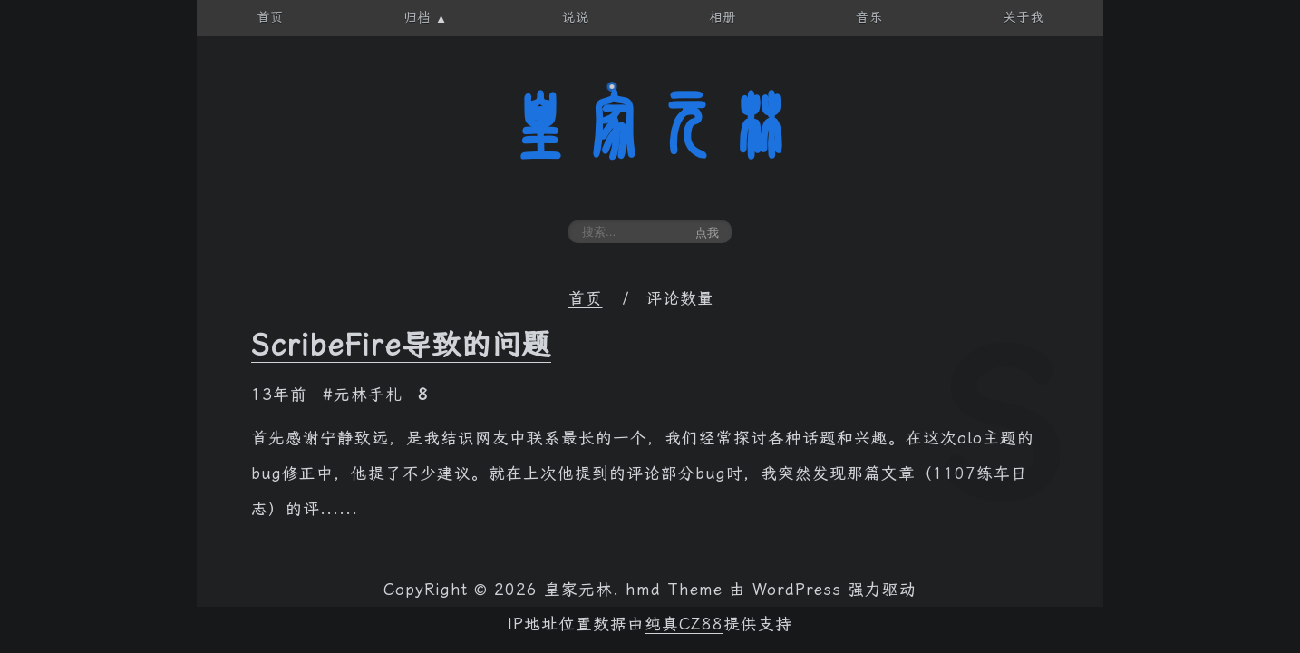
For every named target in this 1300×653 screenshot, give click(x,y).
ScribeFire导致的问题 (401, 344)
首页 (585, 298)
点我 (707, 232)
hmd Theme (674, 589)
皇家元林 (650, 126)
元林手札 (368, 394)
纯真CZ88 (684, 624)
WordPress (796, 589)
